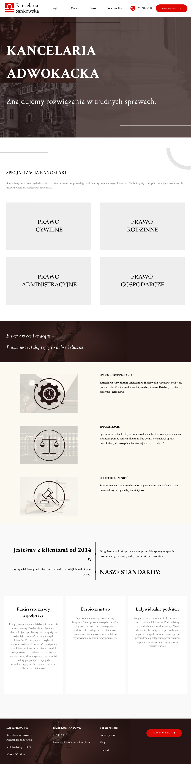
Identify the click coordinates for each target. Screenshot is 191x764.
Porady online (114, 8)
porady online (161, 733)
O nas (93, 8)
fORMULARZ (169, 8)
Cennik (75, 8)
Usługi (53, 8)
